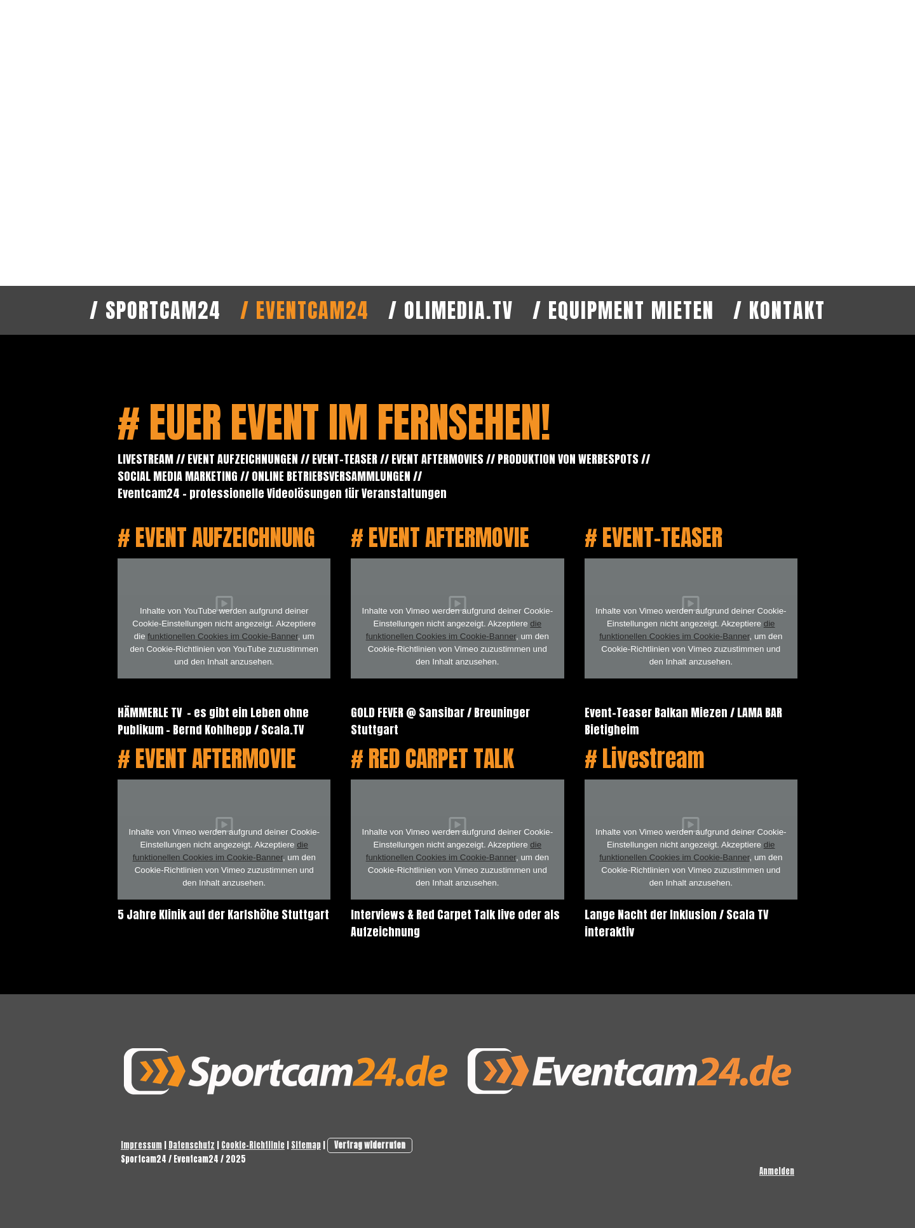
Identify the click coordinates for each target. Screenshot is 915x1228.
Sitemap (306, 1145)
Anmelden (776, 1171)
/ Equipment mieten (623, 310)
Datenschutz (191, 1145)
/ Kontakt (779, 310)
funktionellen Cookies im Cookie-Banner (222, 636)
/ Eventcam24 (304, 310)
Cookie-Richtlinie (253, 1145)
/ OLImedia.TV (450, 310)
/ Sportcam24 (155, 310)
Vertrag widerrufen (369, 1145)
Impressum (141, 1145)
